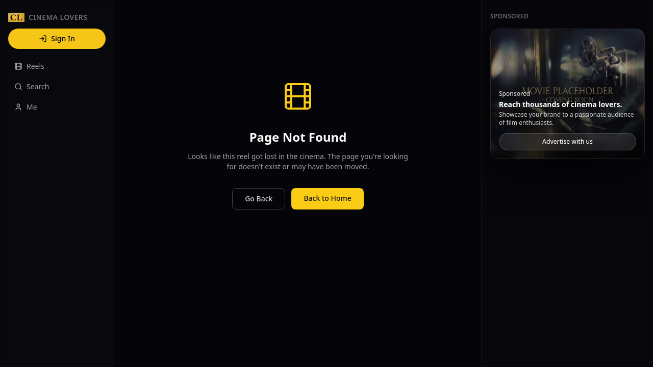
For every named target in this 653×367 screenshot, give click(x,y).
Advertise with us (567, 141)
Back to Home (327, 198)
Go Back (258, 198)
